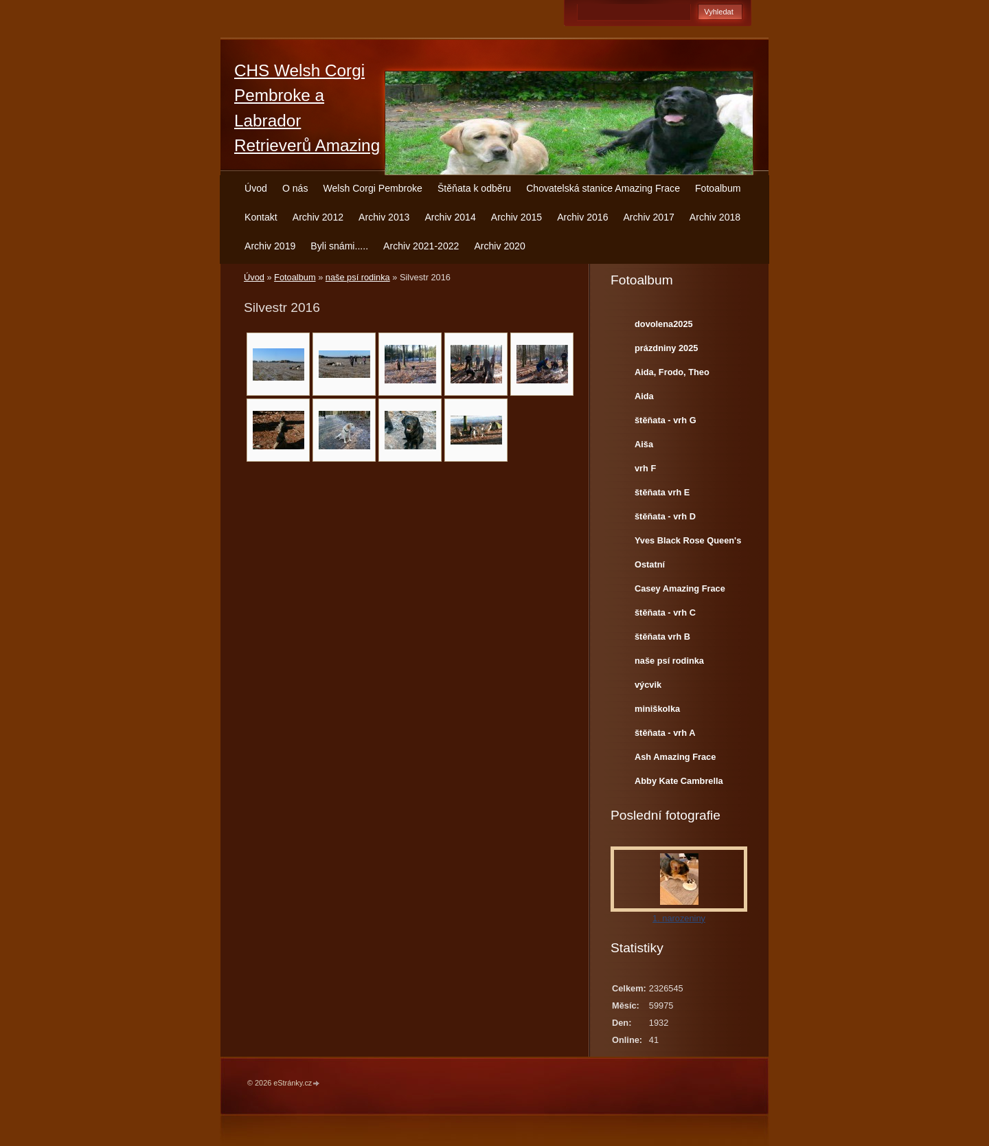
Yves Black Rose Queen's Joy (688, 543)
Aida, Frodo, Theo (672, 372)
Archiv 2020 (499, 245)
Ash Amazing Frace (675, 757)
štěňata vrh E (662, 492)
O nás (295, 188)
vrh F (645, 468)
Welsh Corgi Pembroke (372, 188)
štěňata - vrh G (665, 420)
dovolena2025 (664, 324)
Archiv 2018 (715, 217)
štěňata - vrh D (665, 516)
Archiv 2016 (582, 217)
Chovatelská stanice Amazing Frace (603, 188)
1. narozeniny (678, 918)
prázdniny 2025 (666, 348)
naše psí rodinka (358, 277)
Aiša (644, 444)
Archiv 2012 (318, 217)
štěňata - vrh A (665, 733)
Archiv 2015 (516, 217)
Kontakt (261, 217)
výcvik (648, 684)
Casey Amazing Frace (680, 588)
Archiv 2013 (384, 217)
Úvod (256, 188)
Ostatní (650, 564)
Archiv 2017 (648, 217)
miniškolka (657, 709)
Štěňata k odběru (474, 188)
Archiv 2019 (270, 245)
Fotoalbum (718, 188)
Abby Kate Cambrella (679, 781)
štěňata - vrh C (665, 612)
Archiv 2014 (449, 217)
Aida (644, 396)
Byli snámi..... (339, 245)
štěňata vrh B (662, 636)
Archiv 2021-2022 (421, 245)
